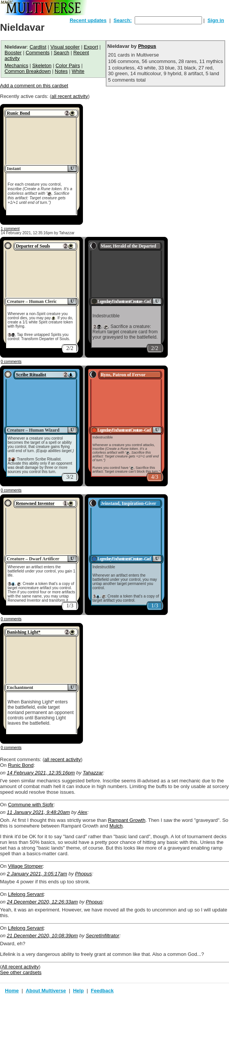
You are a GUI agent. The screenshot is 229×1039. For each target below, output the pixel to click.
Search (61, 52)
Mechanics (16, 65)
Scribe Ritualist (31, 374)
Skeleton (42, 65)
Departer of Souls (33, 246)
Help (78, 990)
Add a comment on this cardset (34, 85)
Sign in (216, 20)
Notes (61, 71)
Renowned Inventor (35, 503)
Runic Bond (18, 113)
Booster (13, 52)
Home (12, 990)
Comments (37, 52)
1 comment (10, 229)
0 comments (11, 361)
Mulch (116, 826)
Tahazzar (93, 773)
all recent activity (69, 96)
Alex (82, 812)
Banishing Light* (23, 632)
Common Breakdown (28, 71)
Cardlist (38, 47)
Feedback (102, 990)
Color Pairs (68, 65)
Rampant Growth (126, 820)
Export (91, 47)
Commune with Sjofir (31, 804)
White (78, 71)
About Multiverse (46, 990)
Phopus (147, 46)
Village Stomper (25, 866)
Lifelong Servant (26, 894)
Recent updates (88, 20)
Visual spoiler (65, 47)
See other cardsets (20, 972)
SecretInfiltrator (102, 935)
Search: (123, 20)
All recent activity (20, 967)
